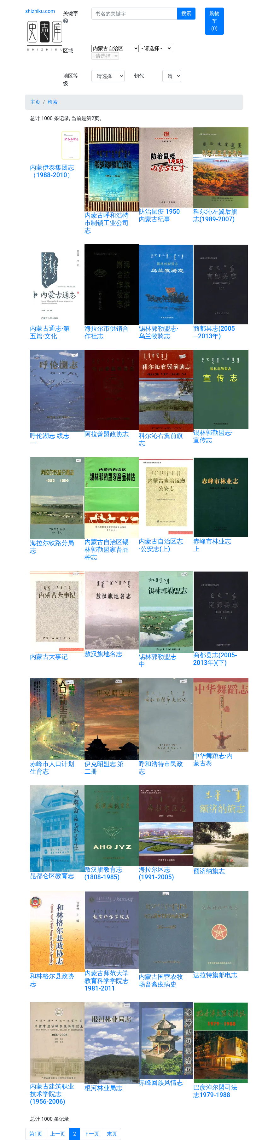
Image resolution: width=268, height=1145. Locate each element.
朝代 (139, 76)
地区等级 (70, 79)
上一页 (57, 1134)
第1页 (35, 1134)
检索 (53, 102)
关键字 (70, 16)
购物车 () (214, 21)
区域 (68, 51)
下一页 (91, 1134)
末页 (112, 1134)
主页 (35, 102)
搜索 (186, 13)
